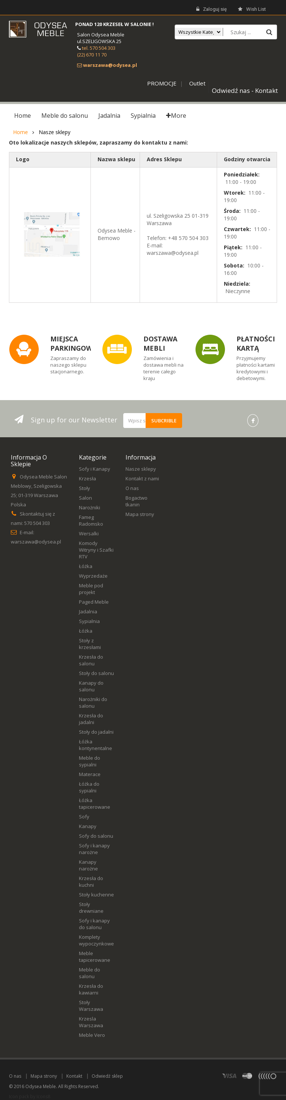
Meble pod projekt (91, 589)
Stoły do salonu (96, 673)
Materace (90, 774)
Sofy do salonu (96, 836)
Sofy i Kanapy (94, 468)
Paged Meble (94, 601)
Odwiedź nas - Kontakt (245, 90)
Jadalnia (88, 611)
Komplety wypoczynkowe (96, 940)
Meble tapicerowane (94, 956)
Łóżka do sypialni (89, 787)
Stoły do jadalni (96, 732)
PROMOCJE (162, 83)
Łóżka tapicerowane (94, 803)
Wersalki (89, 533)
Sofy (84, 816)
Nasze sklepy (140, 468)
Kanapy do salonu (91, 686)
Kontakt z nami (142, 478)
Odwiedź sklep (107, 1076)
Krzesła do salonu (91, 660)
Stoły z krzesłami (90, 643)
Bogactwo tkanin (136, 501)
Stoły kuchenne (96, 894)
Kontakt (74, 1076)
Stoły (84, 488)
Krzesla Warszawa (91, 1022)
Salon (85, 497)
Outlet (197, 83)
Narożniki (89, 507)
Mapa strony (139, 514)
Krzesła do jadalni (91, 719)
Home (20, 132)
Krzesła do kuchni (91, 881)
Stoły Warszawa (91, 1005)
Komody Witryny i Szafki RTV (96, 550)
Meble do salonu (89, 973)
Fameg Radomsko (91, 520)
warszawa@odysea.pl (36, 541)
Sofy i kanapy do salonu (94, 924)
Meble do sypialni (89, 761)
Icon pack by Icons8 (29, 1096)
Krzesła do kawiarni (91, 989)
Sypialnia (89, 621)
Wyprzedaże (93, 575)
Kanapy (87, 826)
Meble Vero (92, 1035)
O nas (132, 488)
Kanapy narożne (88, 865)
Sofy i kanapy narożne (94, 849)
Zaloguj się (211, 9)
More (176, 115)
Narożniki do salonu (93, 702)
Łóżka (85, 566)
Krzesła (87, 478)
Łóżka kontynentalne (95, 745)
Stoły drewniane (91, 907)
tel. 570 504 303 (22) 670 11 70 (96, 51)
